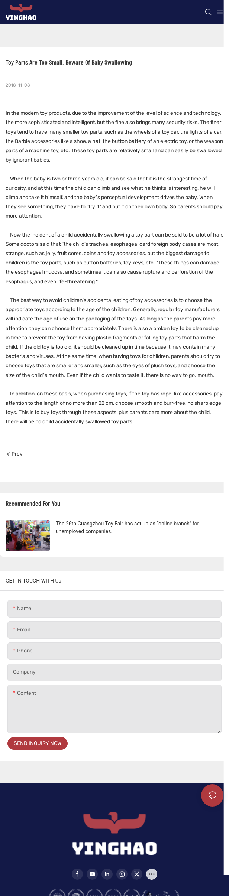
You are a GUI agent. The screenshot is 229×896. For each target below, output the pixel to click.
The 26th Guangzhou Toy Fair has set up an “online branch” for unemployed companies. (127, 527)
